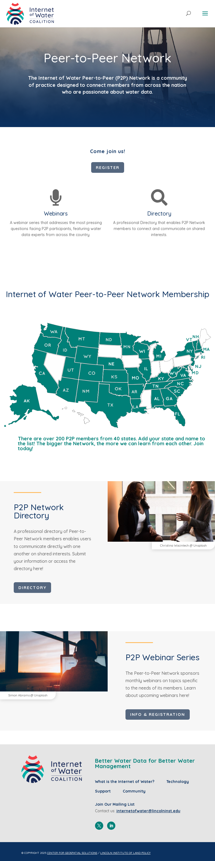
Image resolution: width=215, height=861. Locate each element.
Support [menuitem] (103, 791)
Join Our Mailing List (115, 804)
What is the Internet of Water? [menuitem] (124, 781)
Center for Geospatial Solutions (72, 853)
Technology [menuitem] (177, 781)
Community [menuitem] (134, 791)
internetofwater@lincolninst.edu (148, 810)
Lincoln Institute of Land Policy (125, 853)
